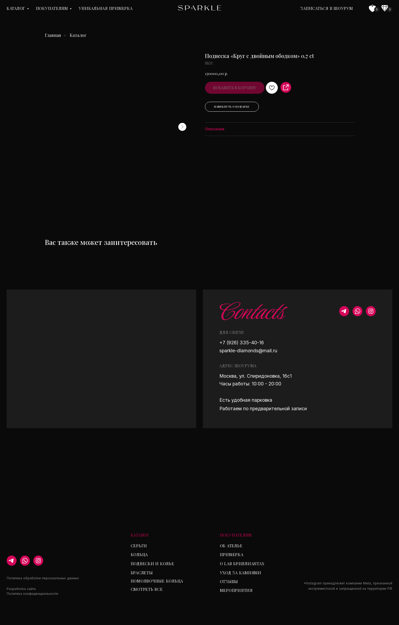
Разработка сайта (21, 589)
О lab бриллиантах (242, 563)
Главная (53, 35)
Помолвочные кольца (157, 581)
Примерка (231, 554)
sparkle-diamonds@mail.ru (248, 350)
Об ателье (231, 545)
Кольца (139, 554)
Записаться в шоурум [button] (327, 8)
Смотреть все (147, 589)
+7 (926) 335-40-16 (241, 342)
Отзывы (229, 581)
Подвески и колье (152, 563)
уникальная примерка (105, 8)
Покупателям (52, 8)
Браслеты (142, 572)
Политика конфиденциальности (32, 594)
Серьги (139, 545)
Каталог (16, 8)
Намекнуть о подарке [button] (232, 106)
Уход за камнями (240, 572)
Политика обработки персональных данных (43, 578)
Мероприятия (236, 590)
